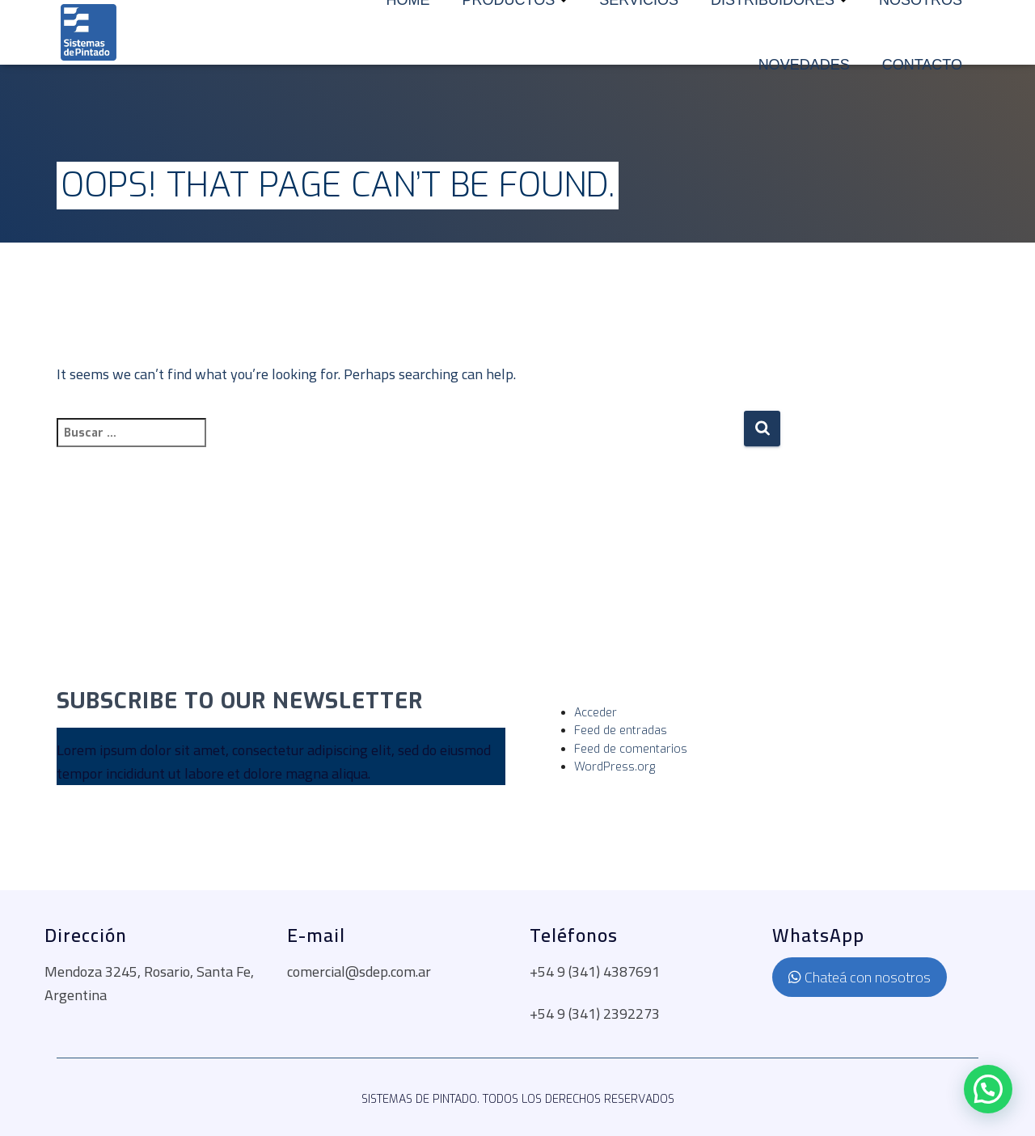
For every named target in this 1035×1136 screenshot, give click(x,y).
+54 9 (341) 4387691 (595, 971)
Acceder (595, 712)
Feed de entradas (620, 730)
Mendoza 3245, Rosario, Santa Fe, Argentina (149, 983)
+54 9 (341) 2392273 (595, 1013)
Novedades (804, 65)
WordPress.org (614, 767)
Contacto (922, 65)
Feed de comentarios (630, 749)
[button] (988, 1089)
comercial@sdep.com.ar (359, 971)
